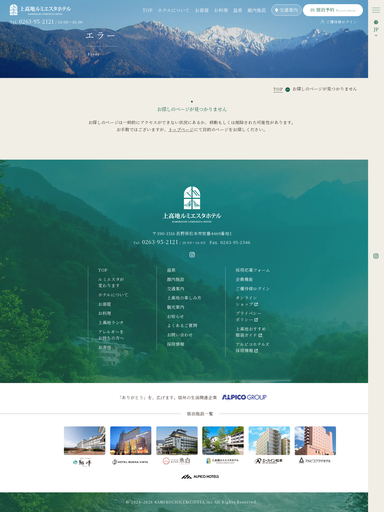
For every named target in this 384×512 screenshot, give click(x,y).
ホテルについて (174, 10)
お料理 (221, 10)
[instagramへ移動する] (192, 255)
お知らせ (175, 316)
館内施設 (257, 10)
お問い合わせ (180, 335)
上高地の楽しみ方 (184, 297)
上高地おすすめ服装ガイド (251, 332)
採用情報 (175, 344)
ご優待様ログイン (339, 21)
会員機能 (244, 279)
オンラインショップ (247, 300)
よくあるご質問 (182, 325)
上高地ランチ (111, 322)
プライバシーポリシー (248, 316)
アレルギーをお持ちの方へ (111, 335)
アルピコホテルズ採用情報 (252, 347)
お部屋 (202, 10)
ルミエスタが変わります (111, 282)
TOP (147, 10)
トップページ (181, 129)
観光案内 (175, 307)
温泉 (237, 10)
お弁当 (104, 347)
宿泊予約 (333, 9)
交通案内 (286, 10)
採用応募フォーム (253, 270)
